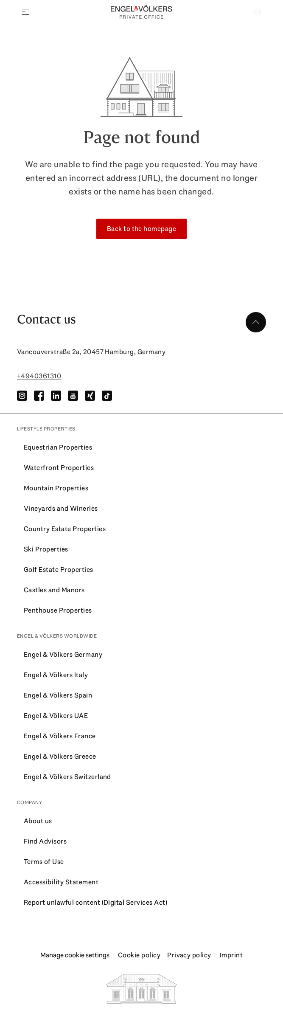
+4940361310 (39, 375)
